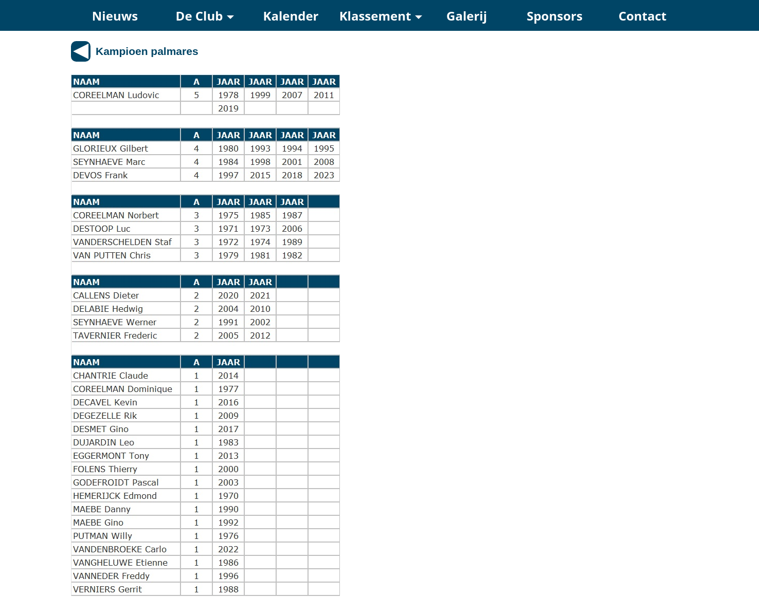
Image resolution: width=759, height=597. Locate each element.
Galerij (466, 15)
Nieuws (115, 15)
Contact (643, 15)
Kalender (291, 15)
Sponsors (555, 15)
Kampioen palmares (147, 51)
